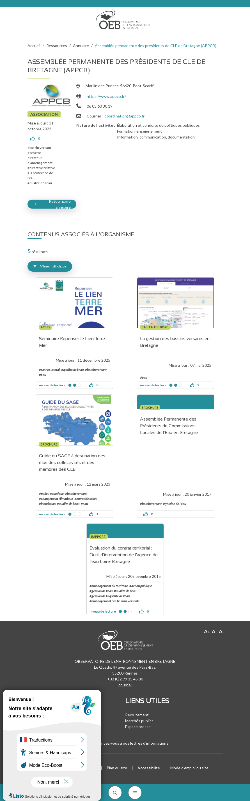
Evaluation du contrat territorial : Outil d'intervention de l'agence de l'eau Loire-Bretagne (124, 555)
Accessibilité (148, 767)
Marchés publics (139, 720)
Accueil (33, 45)
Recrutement (137, 714)
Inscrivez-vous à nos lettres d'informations (125, 743)
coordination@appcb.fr (125, 116)
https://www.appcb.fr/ (106, 96)
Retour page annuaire (60, 204)
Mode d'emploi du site (189, 767)
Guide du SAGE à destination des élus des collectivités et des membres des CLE (72, 462)
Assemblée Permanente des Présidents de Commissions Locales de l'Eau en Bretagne (169, 426)
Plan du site (117, 767)
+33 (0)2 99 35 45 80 (125, 679)
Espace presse (138, 726)
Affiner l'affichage (49, 266)
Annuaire (81, 45)
